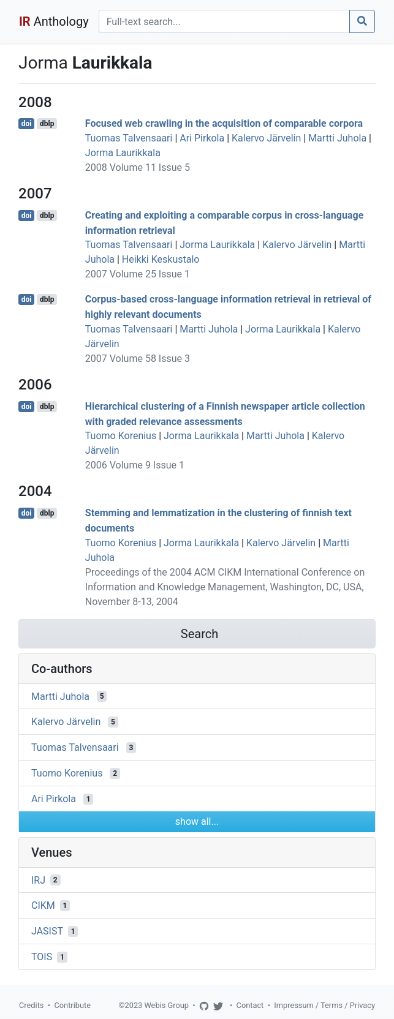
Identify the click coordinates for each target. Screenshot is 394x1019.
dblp (47, 123)
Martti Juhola (337, 138)
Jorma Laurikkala (123, 153)
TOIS (41, 957)
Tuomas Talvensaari (129, 138)
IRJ (38, 880)
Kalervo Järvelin (266, 138)
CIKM (43, 905)
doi (26, 123)
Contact (250, 1005)
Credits (31, 1005)
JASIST (47, 931)
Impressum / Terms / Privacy (324, 1005)
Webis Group (166, 1005)
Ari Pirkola (202, 138)
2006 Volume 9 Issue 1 (134, 465)
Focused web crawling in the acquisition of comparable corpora (224, 123)
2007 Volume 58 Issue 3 (137, 358)
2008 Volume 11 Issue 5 (137, 167)
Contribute (72, 1005)
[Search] (224, 21)
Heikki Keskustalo (161, 259)
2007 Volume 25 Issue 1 (137, 274)
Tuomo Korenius (120, 436)
